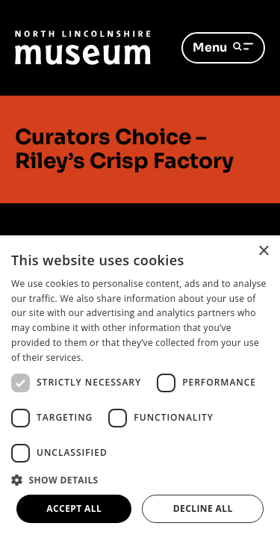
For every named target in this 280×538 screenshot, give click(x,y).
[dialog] (140, 386)
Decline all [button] (203, 508)
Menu (223, 47)
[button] (140, 480)
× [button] (263, 251)
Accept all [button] (74, 508)
